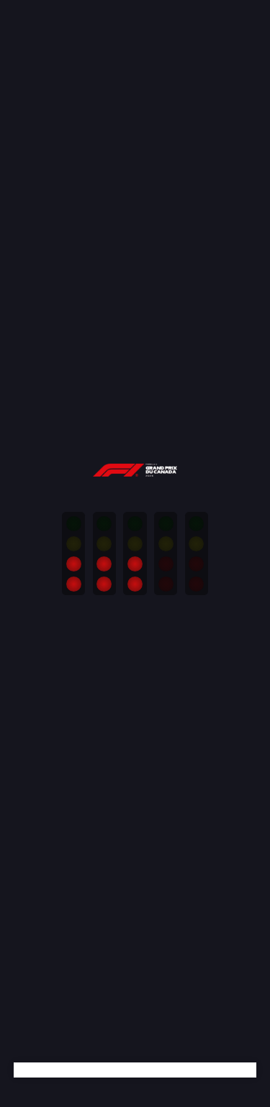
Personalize (92, 583)
